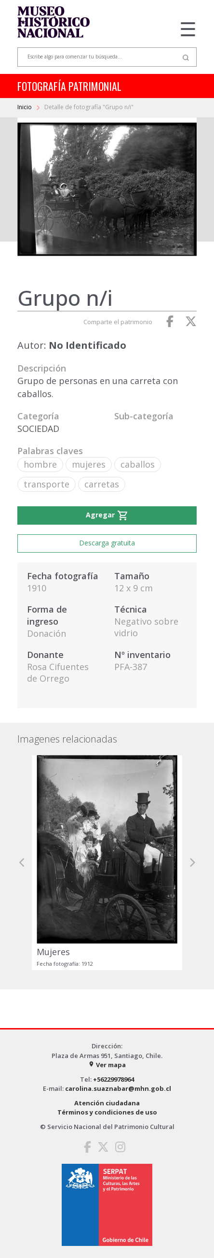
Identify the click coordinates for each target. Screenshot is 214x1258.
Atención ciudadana (107, 1103)
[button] (22, 863)
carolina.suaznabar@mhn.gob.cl (118, 1088)
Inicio (25, 107)
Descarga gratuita (107, 542)
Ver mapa (107, 1064)
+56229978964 (113, 1079)
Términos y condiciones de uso (107, 1112)
